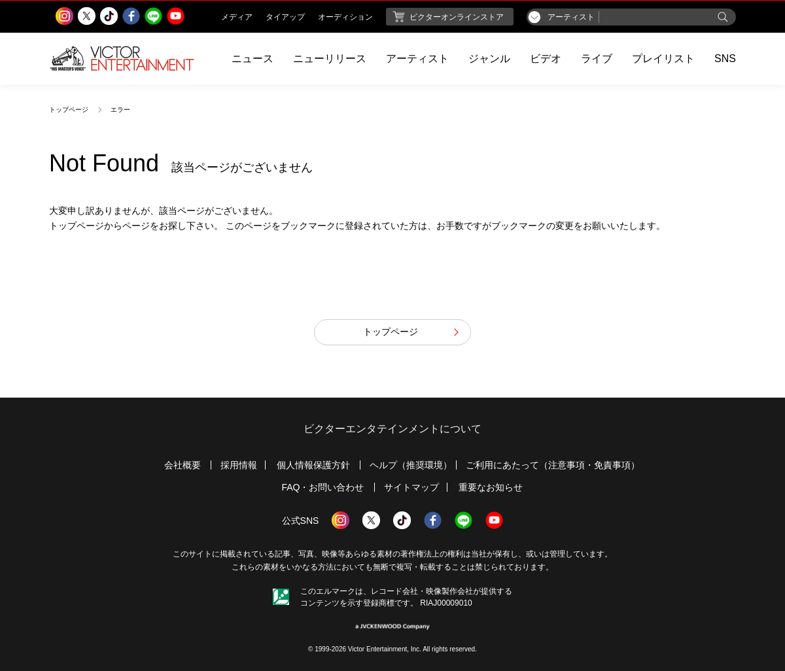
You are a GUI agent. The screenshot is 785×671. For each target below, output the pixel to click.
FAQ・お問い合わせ (322, 487)
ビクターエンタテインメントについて (392, 428)
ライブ (596, 58)
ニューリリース (329, 58)
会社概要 (182, 465)
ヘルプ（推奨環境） (411, 465)
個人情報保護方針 (313, 465)
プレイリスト (663, 58)
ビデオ (545, 58)
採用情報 (238, 465)
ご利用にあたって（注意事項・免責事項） (553, 465)
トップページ (68, 109)
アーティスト (417, 58)
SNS (725, 58)
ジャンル (489, 58)
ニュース (252, 58)
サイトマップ (411, 487)
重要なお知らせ (491, 487)
